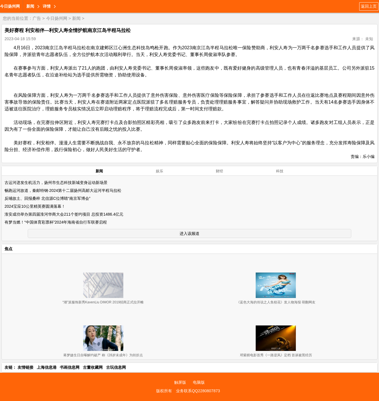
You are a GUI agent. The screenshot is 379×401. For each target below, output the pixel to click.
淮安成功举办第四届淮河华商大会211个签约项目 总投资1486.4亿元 (64, 214)
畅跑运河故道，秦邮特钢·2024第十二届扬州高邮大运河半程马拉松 (63, 190)
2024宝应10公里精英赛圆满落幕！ (35, 206)
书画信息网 (69, 367)
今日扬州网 (10, 6)
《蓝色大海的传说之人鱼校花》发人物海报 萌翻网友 (275, 302)
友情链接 (25, 367)
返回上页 (369, 6)
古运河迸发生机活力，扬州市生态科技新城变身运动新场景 (56, 182)
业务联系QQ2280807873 (198, 391)
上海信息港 (47, 367)
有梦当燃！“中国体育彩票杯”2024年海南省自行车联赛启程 (56, 222)
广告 (37, 18)
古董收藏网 (93, 367)
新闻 (30, 6)
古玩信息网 (116, 367)
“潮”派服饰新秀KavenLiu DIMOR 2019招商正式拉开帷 (103, 302)
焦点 (8, 248)
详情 (47, 6)
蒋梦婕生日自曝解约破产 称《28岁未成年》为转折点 (103, 355)
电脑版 (199, 382)
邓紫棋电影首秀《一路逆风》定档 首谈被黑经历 (276, 355)
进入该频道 (189, 233)
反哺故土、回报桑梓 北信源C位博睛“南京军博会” (47, 198)
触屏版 (180, 382)
